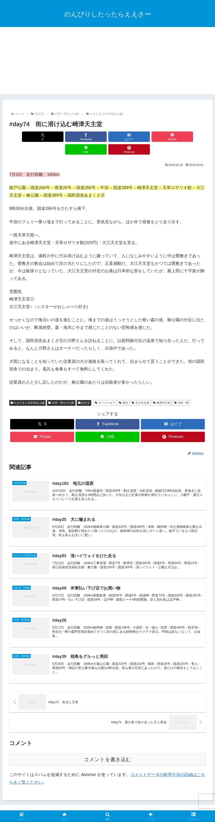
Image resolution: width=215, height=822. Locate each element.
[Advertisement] (107, 61)
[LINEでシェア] (157, 136)
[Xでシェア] (25, 136)
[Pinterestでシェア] (190, 136)
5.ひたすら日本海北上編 (27, 390)
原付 (123, 390)
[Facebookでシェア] (58, 136)
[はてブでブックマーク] (91, 136)
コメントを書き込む (107, 750)
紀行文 (84, 390)
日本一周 (181, 390)
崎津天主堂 (161, 390)
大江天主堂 (140, 390)
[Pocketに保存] (124, 136)
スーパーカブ (105, 390)
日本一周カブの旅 (61, 390)
